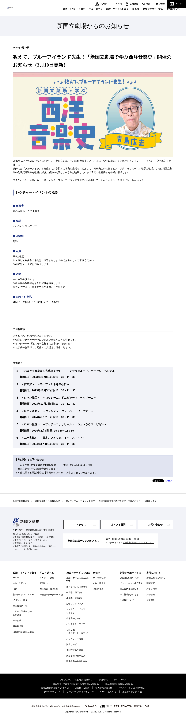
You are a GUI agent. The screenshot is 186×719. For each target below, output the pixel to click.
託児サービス (72, 644)
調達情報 (103, 679)
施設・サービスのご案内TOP (77, 579)
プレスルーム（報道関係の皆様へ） (76, 679)
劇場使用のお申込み (75, 656)
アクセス (103, 4)
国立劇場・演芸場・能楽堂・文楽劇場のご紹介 (74, 683)
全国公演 (17, 620)
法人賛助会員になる (129, 594)
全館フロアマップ (74, 604)
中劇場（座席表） (74, 592)
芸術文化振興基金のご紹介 (53, 687)
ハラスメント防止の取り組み (131, 687)
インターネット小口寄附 (131, 583)
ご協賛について (127, 600)
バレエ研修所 (99, 583)
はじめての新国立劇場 (23, 632)
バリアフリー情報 (74, 639)
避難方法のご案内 (74, 650)
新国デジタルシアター (23, 594)
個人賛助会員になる (129, 589)
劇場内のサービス (74, 618)
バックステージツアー (76, 624)
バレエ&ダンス (20, 583)
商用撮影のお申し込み (76, 661)
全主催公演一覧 (20, 606)
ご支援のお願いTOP (129, 578)
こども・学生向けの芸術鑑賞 (22, 613)
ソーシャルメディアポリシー (80, 691)
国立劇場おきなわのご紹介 (117, 683)
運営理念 (151, 600)
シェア (168, 480)
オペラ (16, 578)
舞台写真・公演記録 (49, 589)
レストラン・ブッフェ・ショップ (77, 611)
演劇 (15, 589)
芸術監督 (151, 583)
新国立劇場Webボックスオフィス (138, 542)
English (162, 4)
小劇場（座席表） (74, 598)
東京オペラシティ (130, 691)
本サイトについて (108, 691)
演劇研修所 (98, 589)
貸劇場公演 (18, 626)
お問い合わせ (155, 524)
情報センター (46, 583)
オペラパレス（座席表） (77, 587)
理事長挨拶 (152, 589)
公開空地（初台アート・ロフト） (77, 631)
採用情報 (151, 594)
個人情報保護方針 (103, 687)
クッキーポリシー (52, 691)
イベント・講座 (20, 600)
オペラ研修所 (99, 578)
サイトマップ (120, 679)
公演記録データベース (50, 594)
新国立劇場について (156, 578)
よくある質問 (118, 524)
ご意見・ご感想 (82, 687)
